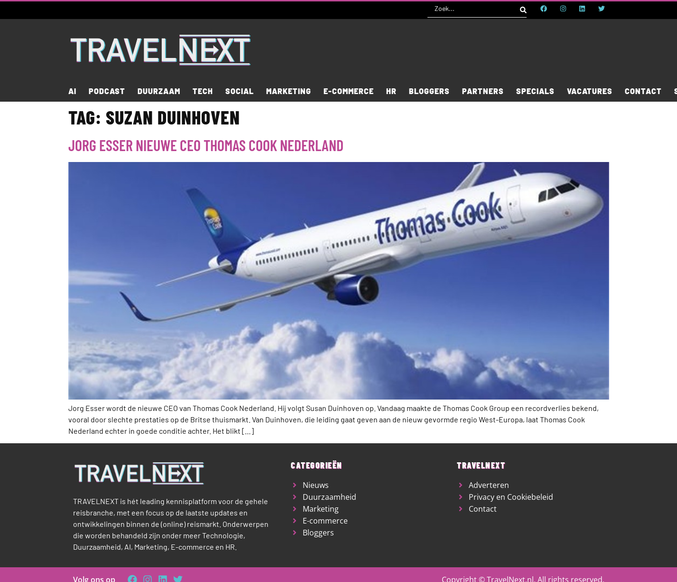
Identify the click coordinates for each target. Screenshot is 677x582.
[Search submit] (523, 8)
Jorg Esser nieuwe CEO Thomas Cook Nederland (205, 145)
